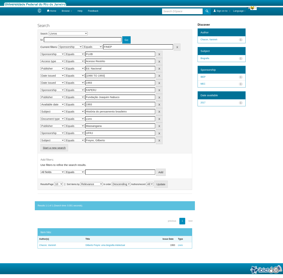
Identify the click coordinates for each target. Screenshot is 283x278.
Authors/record (138, 184)
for (42, 40)
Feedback (93, 10)
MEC (203, 84)
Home (51, 10)
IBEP (203, 77)
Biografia (205, 58)
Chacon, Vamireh (47, 245)
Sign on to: (221, 10)
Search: (44, 33)
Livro (180, 245)
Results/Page (47, 184)
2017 (203, 102)
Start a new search (54, 147)
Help (80, 10)
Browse (67, 10)
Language (239, 10)
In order (107, 184)
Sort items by (73, 184)
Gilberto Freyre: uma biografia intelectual (105, 245)
